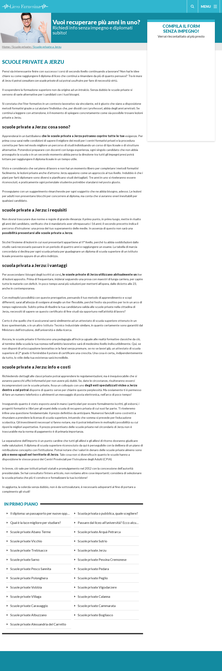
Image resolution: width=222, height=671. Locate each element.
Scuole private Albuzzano (28, 615)
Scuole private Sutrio (92, 541)
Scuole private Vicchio (26, 541)
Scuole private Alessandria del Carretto (38, 624)
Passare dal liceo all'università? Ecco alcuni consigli (108, 523)
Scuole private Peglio (93, 578)
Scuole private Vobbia (26, 587)
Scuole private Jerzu (92, 550)
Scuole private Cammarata (97, 606)
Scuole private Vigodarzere (97, 587)
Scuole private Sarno (24, 559)
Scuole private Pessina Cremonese (102, 559)
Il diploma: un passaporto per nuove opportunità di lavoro (40, 513)
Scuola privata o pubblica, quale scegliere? (108, 513)
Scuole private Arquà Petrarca (99, 532)
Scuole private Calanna (94, 596)
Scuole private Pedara (93, 569)
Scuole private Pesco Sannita (30, 569)
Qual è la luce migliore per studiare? (35, 523)
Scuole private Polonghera (29, 578)
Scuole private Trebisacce (28, 550)
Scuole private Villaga (25, 596)
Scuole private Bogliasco (95, 615)
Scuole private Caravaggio (29, 606)
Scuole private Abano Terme (30, 532)
